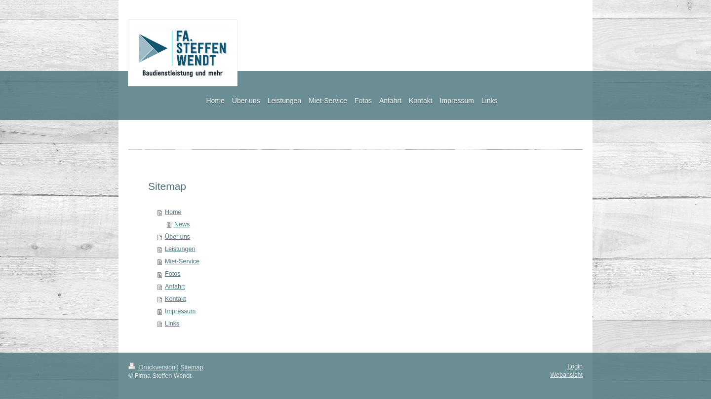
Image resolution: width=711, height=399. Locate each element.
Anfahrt (175, 286)
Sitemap (191, 367)
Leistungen (180, 249)
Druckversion (152, 367)
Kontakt (175, 298)
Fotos (173, 273)
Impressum (180, 311)
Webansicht (566, 374)
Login (575, 366)
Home (173, 212)
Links (172, 323)
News (182, 224)
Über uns (177, 236)
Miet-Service (182, 261)
